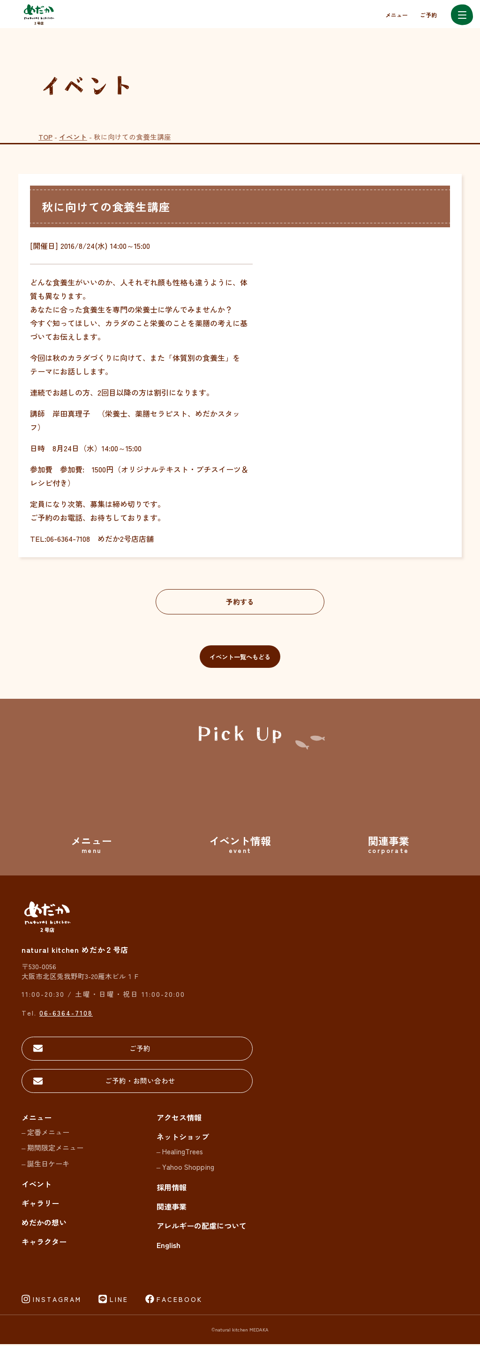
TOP (45, 137)
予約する (240, 602)
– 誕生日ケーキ (45, 1166)
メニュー (396, 15)
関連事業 (172, 1208)
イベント (73, 137)
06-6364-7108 (66, 1014)
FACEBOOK (179, 1301)
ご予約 (428, 15)
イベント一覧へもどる (240, 657)
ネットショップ (183, 1138)
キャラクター (44, 1243)
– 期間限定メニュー (52, 1150)
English (168, 1247)
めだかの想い (44, 1224)
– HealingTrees (180, 1153)
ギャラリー (40, 1205)
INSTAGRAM (57, 1301)
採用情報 (172, 1189)
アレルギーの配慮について (202, 1228)
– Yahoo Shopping (185, 1169)
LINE (119, 1301)
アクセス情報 (179, 1119)
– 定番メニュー (45, 1134)
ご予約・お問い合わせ (87, 1083)
